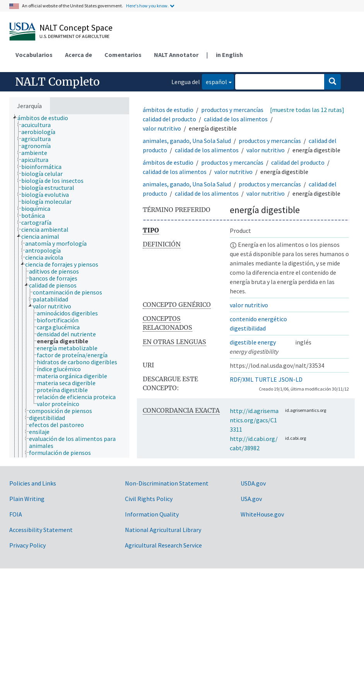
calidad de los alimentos (236, 119)
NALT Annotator (176, 55)
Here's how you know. (147, 6)
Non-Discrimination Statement (166, 483)
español (214, 81)
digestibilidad (248, 328)
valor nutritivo (162, 128)
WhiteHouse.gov (262, 514)
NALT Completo (57, 82)
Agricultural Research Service (163, 545)
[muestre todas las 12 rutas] (307, 110)
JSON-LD (290, 379)
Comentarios (123, 55)
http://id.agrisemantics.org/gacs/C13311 (254, 420)
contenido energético (258, 319)
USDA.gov (253, 483)
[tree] (69, 286)
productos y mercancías (232, 110)
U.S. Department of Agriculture (74, 36)
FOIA (15, 514)
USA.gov (251, 499)
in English (229, 55)
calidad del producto (169, 119)
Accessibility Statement (41, 530)
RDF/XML (241, 379)
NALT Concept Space (76, 27)
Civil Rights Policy (149, 499)
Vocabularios (34, 55)
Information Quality (152, 514)
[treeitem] (46, 117)
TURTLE (266, 379)
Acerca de (78, 55)
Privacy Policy (27, 545)
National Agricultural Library (163, 530)
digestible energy (253, 342)
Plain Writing (26, 499)
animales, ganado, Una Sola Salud (187, 141)
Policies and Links (32, 483)
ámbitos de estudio (168, 110)
